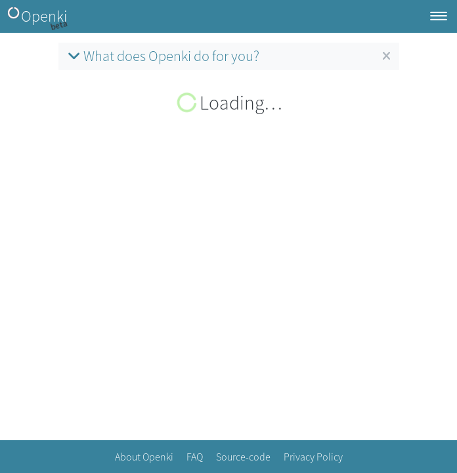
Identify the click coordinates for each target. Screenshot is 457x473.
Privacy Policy (313, 456)
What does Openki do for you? (162, 56)
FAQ (194, 456)
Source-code (243, 456)
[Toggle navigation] (438, 17)
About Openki (144, 456)
